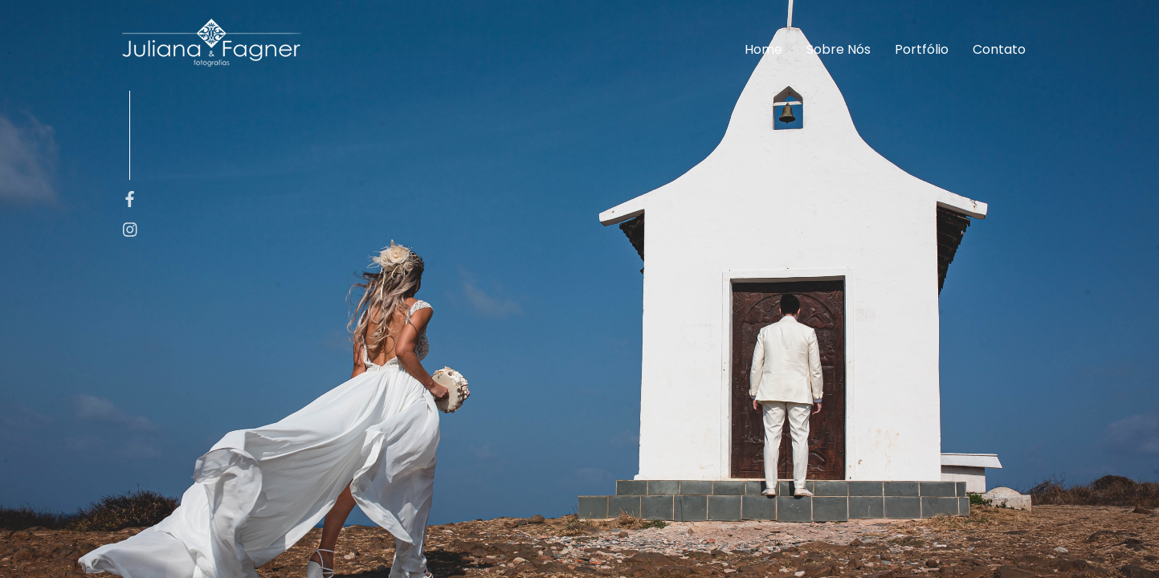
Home (763, 49)
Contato (999, 49)
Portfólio (922, 49)
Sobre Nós (838, 49)
